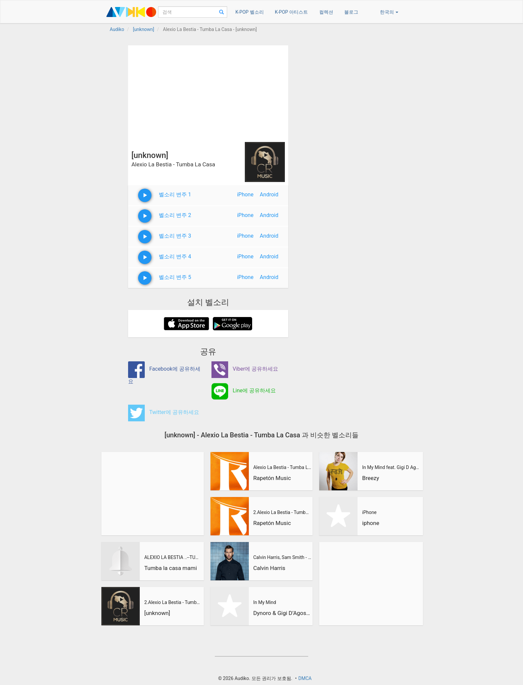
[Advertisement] (208, 92)
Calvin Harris (269, 568)
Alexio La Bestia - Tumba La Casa (282, 467)
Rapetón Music (272, 478)
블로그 (351, 12)
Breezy (370, 478)
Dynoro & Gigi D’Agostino (282, 613)
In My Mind (264, 602)
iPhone (245, 194)
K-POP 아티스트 (291, 12)
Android (269, 194)
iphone (370, 523)
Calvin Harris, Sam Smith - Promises (282, 557)
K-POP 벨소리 (249, 12)
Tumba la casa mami (170, 568)
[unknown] (157, 613)
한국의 (389, 12)
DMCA (305, 678)
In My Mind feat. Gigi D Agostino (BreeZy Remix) (391, 467)
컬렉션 (326, 12)
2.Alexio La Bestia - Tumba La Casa (173, 602)
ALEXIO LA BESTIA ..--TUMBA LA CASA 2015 (173, 557)
